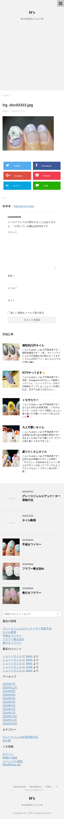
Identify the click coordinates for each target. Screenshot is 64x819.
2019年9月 (9, 691)
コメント (12, 232)
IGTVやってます (33, 372)
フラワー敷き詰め (33, 568)
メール (12, 288)
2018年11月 (10, 720)
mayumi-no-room (23, 206)
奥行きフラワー (31, 592)
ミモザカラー (30, 400)
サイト (11, 300)
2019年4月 (9, 702)
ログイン (8, 753)
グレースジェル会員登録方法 (20, 737)
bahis (29, 656)
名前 (11, 275)
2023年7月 (9, 684)
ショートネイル (12, 656)
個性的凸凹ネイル (33, 345)
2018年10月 (10, 723)
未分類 (7, 740)
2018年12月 (10, 716)
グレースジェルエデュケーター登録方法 (27, 628)
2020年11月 (10, 687)
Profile (48, 787)
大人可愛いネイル (33, 427)
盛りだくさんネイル (34, 451)
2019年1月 (9, 712)
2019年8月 (9, 694)
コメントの (13, 761)
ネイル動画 (29, 520)
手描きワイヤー (31, 544)
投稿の (10, 757)
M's (32, 12)
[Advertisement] (32, 56)
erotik (29, 667)
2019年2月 (9, 709)
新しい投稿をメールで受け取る (27, 312)
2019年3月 (9, 705)
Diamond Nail (19, 787)
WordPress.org (12, 764)
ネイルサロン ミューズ (32, 805)
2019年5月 (9, 698)
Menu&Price (35, 787)
